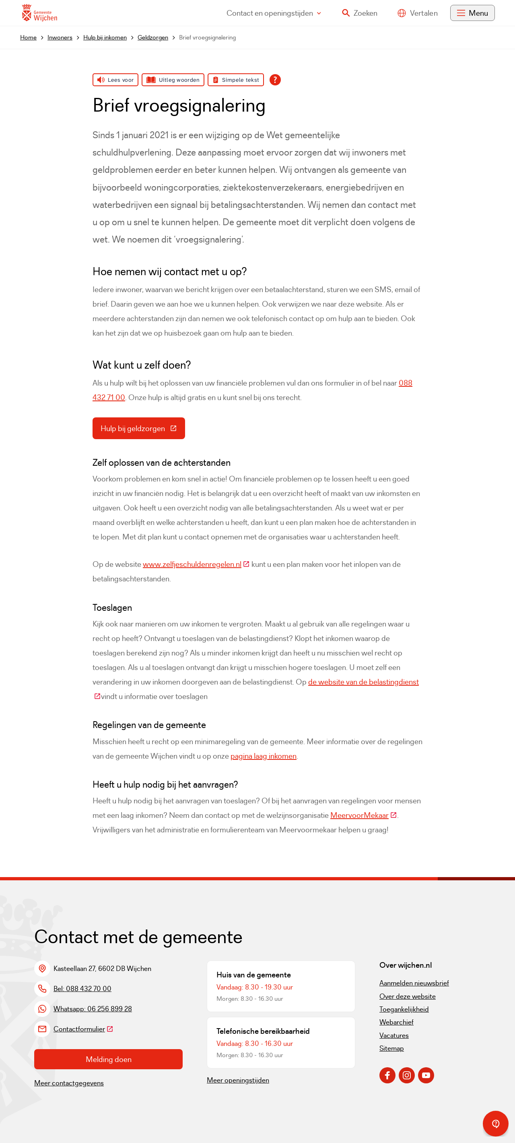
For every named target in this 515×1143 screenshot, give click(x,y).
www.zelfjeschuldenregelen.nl (196, 564)
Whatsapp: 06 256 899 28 (93, 1008)
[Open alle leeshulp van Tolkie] (275, 79)
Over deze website (407, 996)
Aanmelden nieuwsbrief (414, 983)
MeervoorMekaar (363, 815)
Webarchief (396, 1022)
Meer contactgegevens (69, 1083)
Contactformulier (83, 1029)
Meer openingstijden (238, 1080)
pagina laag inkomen (264, 756)
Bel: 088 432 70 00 (82, 988)
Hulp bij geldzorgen (143, 430)
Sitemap (391, 1048)
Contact (274, 13)
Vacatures (394, 1035)
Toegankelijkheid (404, 1009)
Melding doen (109, 1059)
